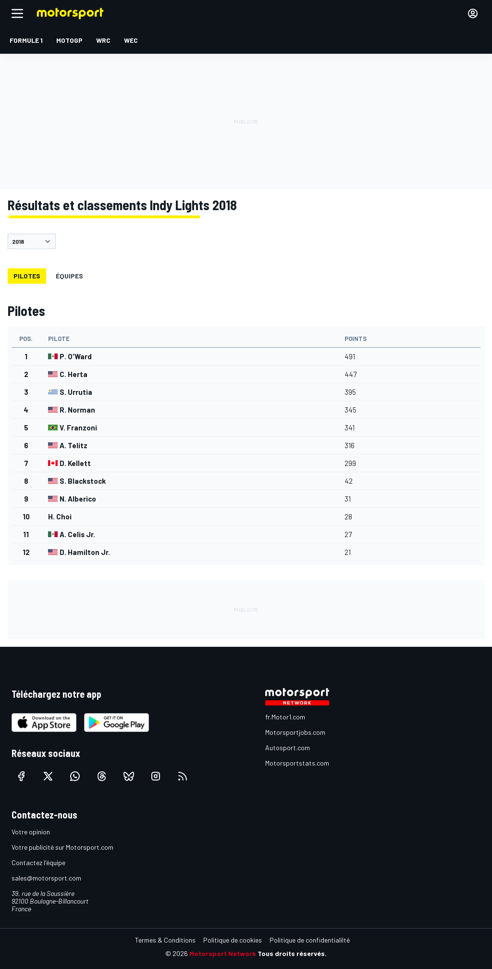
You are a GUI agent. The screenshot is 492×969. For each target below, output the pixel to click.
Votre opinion (31, 832)
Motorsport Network (222, 953)
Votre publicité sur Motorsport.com (62, 847)
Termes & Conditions (165, 940)
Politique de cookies (232, 940)
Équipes (69, 276)
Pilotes (26, 276)
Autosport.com (287, 747)
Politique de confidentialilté (310, 940)
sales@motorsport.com (46, 878)
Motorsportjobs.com (295, 732)
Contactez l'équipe (38, 862)
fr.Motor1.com (285, 717)
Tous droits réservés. (292, 953)
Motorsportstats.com (297, 763)
